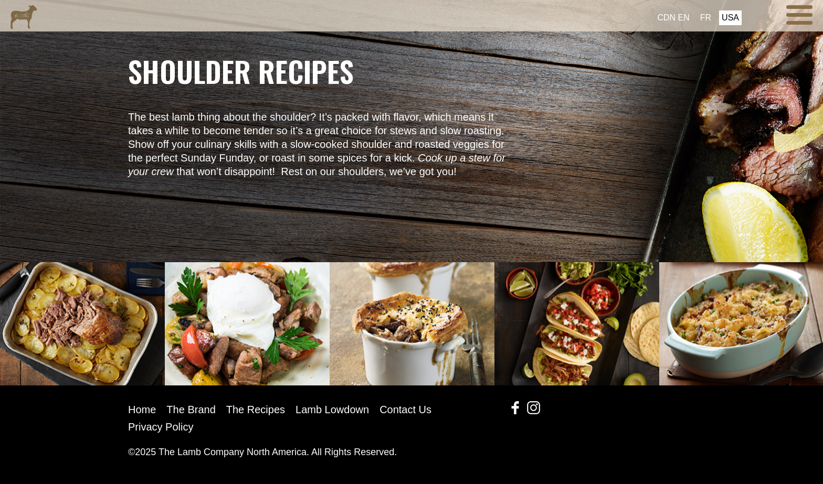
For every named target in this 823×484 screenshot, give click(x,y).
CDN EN (673, 17)
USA (730, 17)
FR (705, 17)
